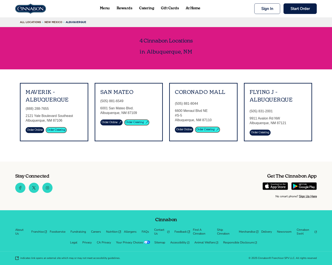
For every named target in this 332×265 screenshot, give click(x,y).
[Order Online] (35, 130)
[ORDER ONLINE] (111, 122)
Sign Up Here (308, 196)
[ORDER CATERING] (136, 122)
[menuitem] (20, 232)
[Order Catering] (56, 130)
